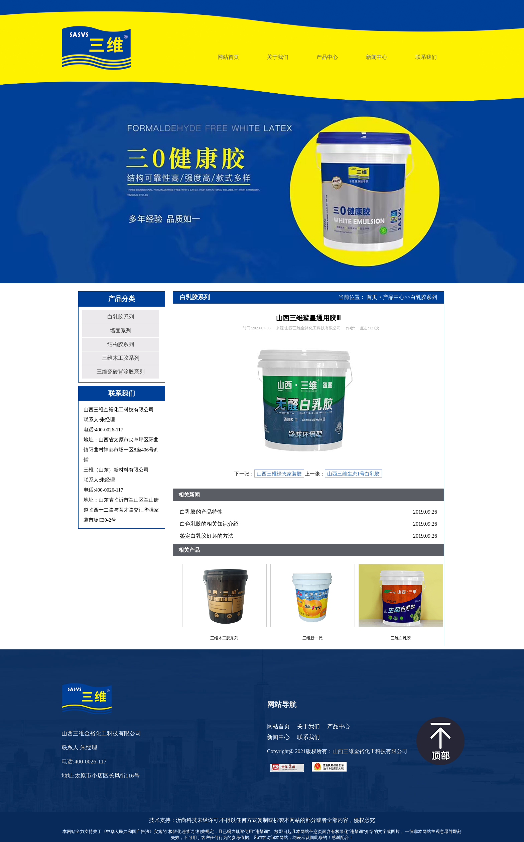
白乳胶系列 (120, 317)
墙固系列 (120, 330)
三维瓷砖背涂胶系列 (121, 372)
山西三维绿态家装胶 (279, 474)
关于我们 (308, 726)
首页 (372, 297)
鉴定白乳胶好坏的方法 (206, 536)
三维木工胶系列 (120, 358)
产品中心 (393, 297)
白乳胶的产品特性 (201, 512)
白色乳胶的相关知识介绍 (209, 524)
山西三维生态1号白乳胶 (353, 474)
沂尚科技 (186, 820)
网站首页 (278, 726)
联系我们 (308, 737)
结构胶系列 (120, 344)
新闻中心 (278, 737)
